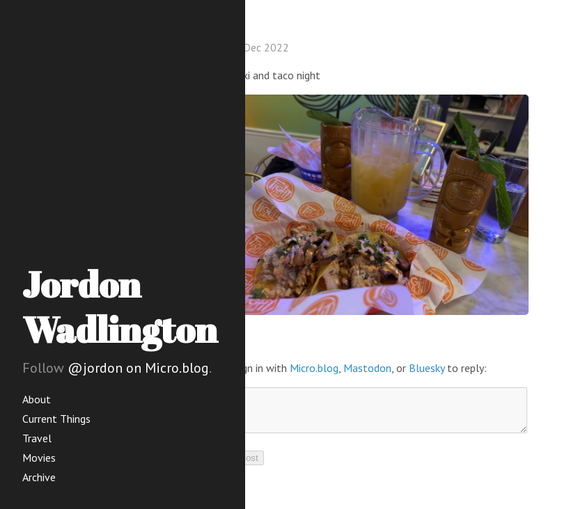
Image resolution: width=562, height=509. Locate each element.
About (36, 399)
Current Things (56, 419)
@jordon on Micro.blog (138, 368)
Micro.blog (314, 368)
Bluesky (426, 368)
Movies (39, 457)
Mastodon (367, 368)
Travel (37, 438)
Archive (39, 477)
